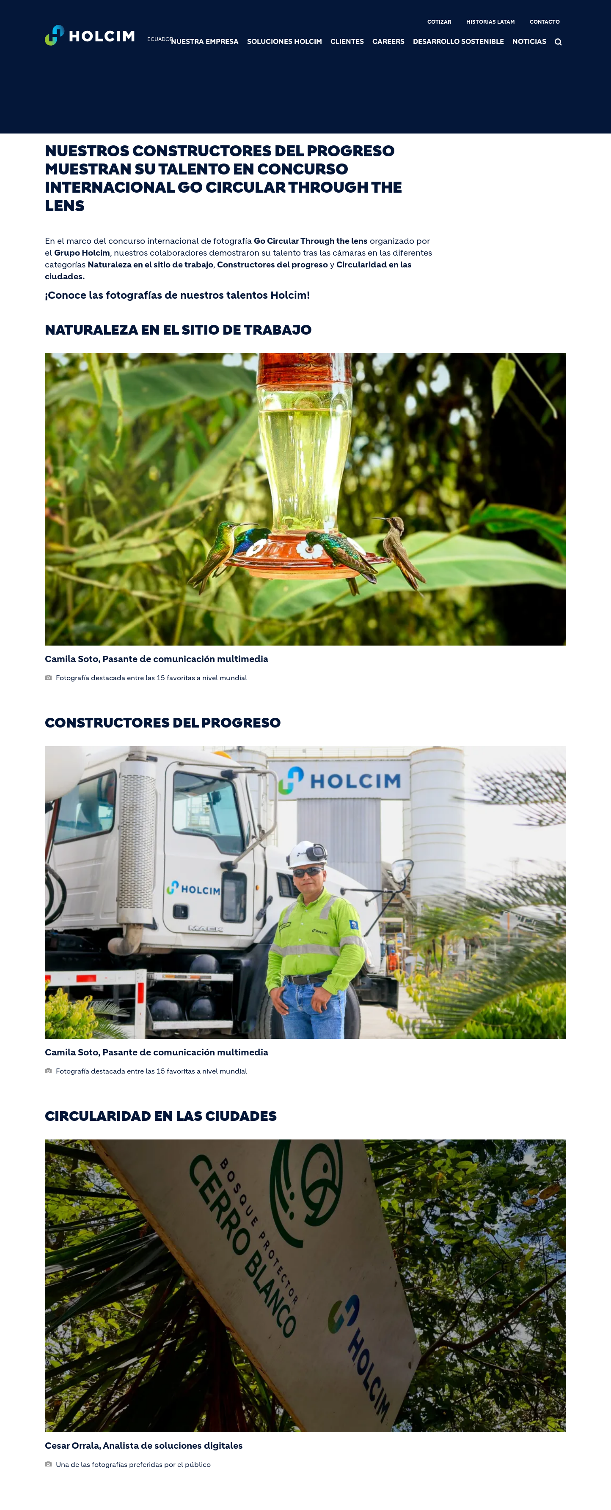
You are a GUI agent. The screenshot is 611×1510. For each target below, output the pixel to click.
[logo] (90, 36)
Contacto (545, 22)
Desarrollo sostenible (458, 41)
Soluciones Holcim (284, 41)
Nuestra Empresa (205, 41)
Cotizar (439, 22)
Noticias (529, 41)
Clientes (347, 41)
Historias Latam (490, 22)
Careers (388, 41)
